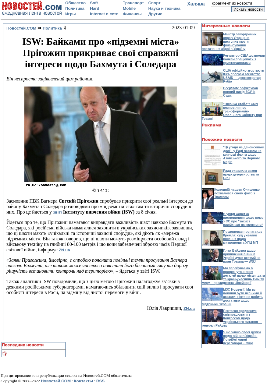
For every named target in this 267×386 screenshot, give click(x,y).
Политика (74, 8)
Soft (94, 3)
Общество (75, 3)
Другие (155, 14)
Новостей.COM (56, 381)
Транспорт (133, 3)
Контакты (83, 381)
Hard (94, 8)
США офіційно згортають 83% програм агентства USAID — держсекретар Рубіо (243, 76)
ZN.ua (64, 250)
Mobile (129, 8)
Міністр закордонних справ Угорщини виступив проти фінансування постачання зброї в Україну (229, 41)
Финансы (132, 14)
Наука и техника (164, 8)
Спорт (154, 3)
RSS (100, 381)
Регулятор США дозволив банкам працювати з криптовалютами (244, 59)
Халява (196, 3)
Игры (70, 14)
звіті (57, 212)
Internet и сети (104, 14)
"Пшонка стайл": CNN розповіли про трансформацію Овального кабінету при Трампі (232, 111)
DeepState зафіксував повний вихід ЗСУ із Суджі (240, 91)
